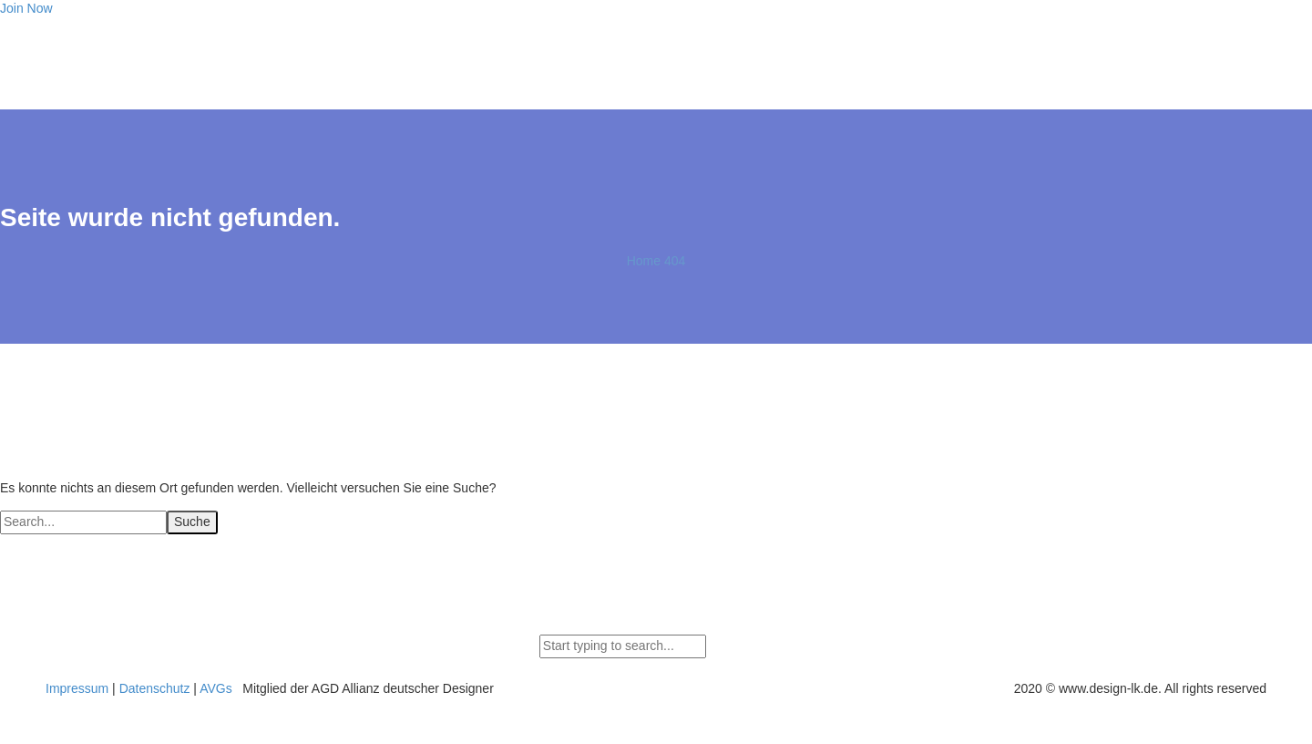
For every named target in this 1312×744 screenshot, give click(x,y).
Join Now (26, 8)
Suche (192, 521)
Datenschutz (154, 688)
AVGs (216, 688)
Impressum (77, 688)
